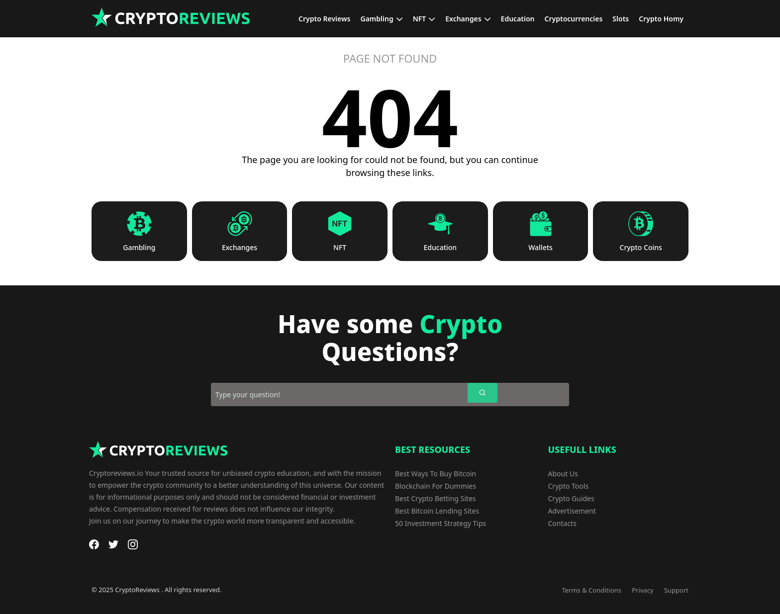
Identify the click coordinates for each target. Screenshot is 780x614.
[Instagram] (133, 544)
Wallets (540, 248)
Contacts (562, 523)
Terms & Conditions (591, 590)
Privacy (642, 590)
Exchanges (239, 248)
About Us (563, 473)
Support (676, 590)
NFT (339, 248)
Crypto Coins (641, 248)
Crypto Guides (571, 498)
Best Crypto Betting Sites (435, 498)
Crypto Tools (568, 486)
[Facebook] (94, 544)
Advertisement (572, 511)
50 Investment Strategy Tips (440, 523)
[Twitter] (113, 544)
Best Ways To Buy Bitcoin (435, 473)
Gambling (139, 248)
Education (440, 248)
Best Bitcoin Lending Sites (437, 511)
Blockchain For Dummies (435, 486)
